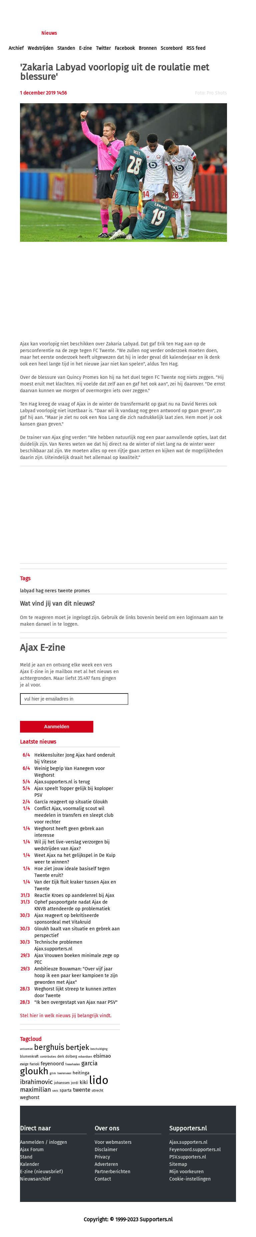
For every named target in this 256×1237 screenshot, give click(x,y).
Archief (16, 48)
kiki (84, 1082)
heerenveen (64, 1073)
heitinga (81, 1072)
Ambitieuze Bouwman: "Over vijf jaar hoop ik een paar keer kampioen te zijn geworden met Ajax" (76, 975)
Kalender (29, 1164)
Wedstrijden (40, 48)
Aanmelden (32, 1142)
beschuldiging (98, 1049)
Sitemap (178, 1164)
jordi (74, 1083)
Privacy (102, 1157)
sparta (66, 1090)
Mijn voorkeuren (186, 1172)
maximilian (35, 1089)
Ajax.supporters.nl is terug (62, 782)
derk (60, 1057)
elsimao (102, 1056)
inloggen (18, 6)
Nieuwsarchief (35, 1179)
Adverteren (106, 1164)
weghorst (29, 1097)
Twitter (103, 48)
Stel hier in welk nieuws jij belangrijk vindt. (65, 1016)
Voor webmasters (113, 1142)
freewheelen (72, 1064)
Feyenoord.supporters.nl (195, 1149)
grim (53, 1073)
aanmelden (44, 6)
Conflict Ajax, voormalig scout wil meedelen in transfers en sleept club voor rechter (73, 815)
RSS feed (195, 48)
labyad (27, 591)
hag (39, 591)
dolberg (71, 1057)
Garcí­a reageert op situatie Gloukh (71, 802)
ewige (24, 1064)
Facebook (125, 48)
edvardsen (85, 1056)
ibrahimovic (36, 1082)
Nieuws (49, 33)
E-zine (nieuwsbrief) (41, 1172)
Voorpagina (21, 33)
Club (125, 33)
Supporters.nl (188, 1128)
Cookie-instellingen (190, 1179)
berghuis (49, 1047)
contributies (48, 1056)
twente (65, 591)
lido (98, 1080)
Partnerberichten (112, 1172)
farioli (34, 1064)
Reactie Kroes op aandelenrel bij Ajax (74, 895)
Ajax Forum (32, 1149)
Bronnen (148, 48)
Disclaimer (106, 1149)
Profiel (146, 33)
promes (82, 591)
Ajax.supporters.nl (188, 1142)
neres (51, 591)
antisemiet (26, 1049)
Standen (66, 48)
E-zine (85, 48)
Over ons (107, 1128)
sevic (55, 1090)
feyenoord (52, 1064)
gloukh (34, 1071)
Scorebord (171, 48)
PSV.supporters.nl (187, 1157)
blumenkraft (29, 1057)
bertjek (77, 1047)
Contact (103, 1179)
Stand (26, 1157)
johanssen (62, 1083)
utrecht (97, 1090)
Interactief (101, 33)
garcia (89, 1063)
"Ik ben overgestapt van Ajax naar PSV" (76, 1002)
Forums (73, 33)
